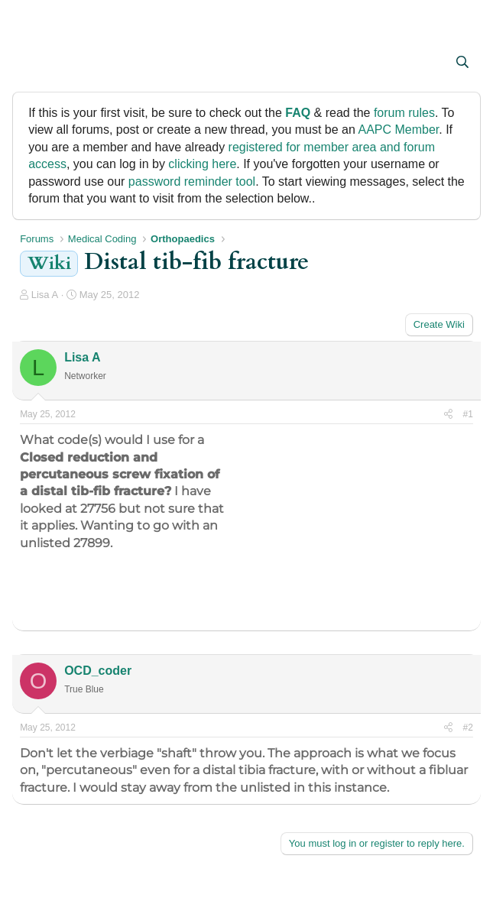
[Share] (448, 414)
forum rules (404, 112)
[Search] (462, 62)
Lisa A (44, 294)
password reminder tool (191, 181)
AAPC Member (398, 129)
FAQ (297, 112)
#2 (468, 727)
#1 (468, 414)
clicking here (202, 163)
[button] (33, 63)
